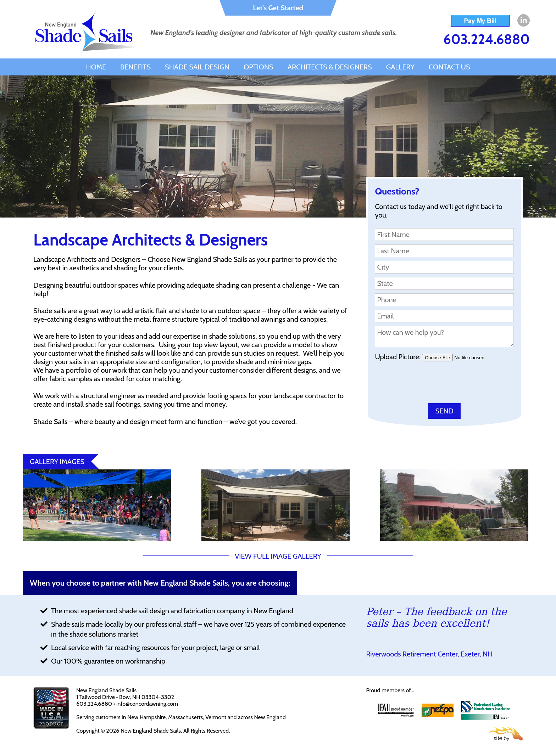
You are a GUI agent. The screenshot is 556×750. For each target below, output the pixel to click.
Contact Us (449, 67)
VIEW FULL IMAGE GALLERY (278, 556)
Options (258, 67)
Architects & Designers (330, 67)
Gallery (400, 67)
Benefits (135, 67)
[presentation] (429, 383)
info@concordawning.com (147, 703)
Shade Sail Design (197, 67)
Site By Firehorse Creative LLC (506, 734)
